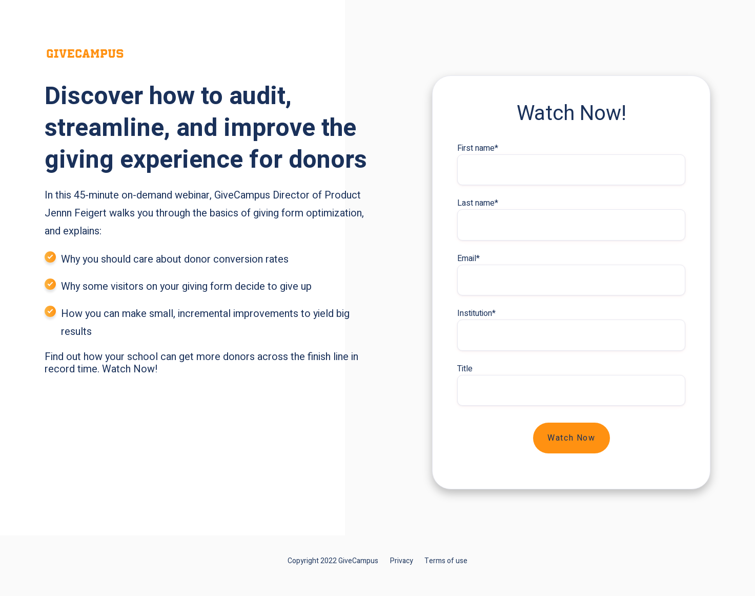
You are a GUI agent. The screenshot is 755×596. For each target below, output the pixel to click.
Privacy (401, 561)
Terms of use (445, 561)
